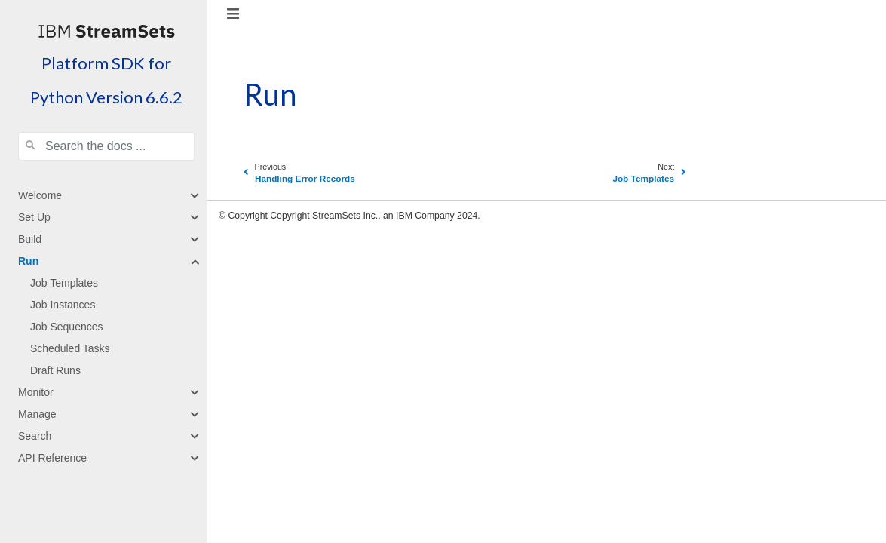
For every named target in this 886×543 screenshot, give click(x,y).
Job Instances (62, 305)
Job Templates (64, 283)
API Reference (52, 458)
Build (29, 239)
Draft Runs (55, 370)
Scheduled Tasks (70, 348)
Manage (37, 414)
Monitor (36, 392)
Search (34, 436)
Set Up (34, 217)
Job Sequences (66, 327)
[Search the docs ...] (106, 146)
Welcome (40, 195)
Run (28, 261)
